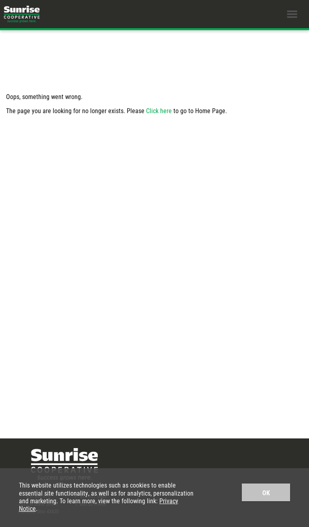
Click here (159, 110)
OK (266, 492)
